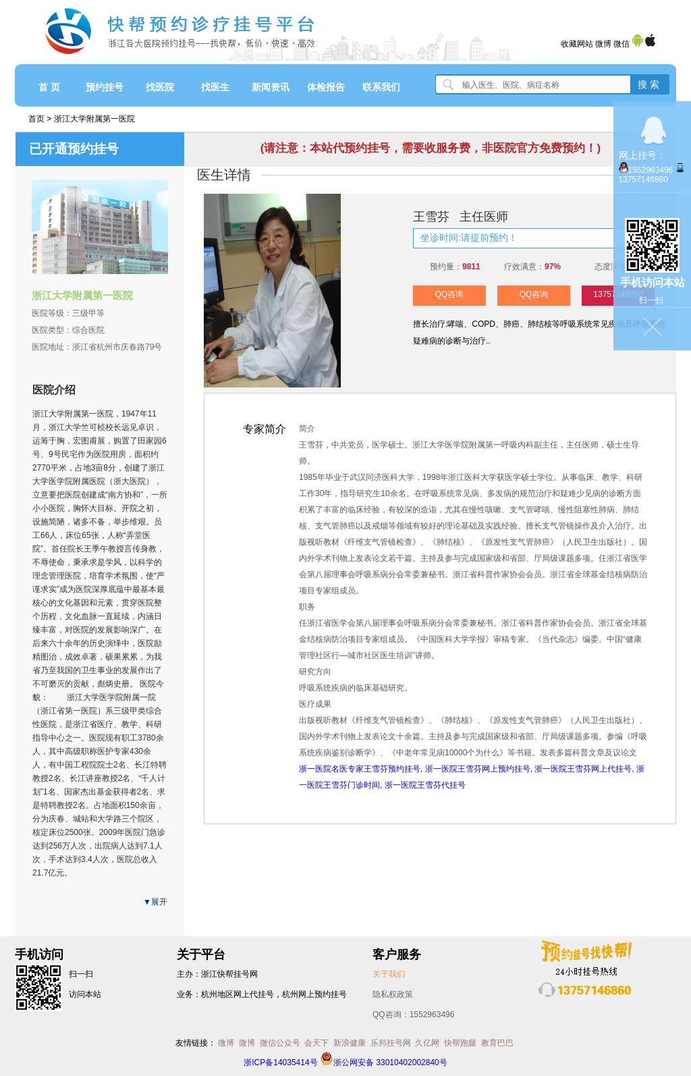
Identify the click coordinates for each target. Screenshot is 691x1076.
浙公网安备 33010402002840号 (383, 1062)
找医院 (160, 87)
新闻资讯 (270, 87)
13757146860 (643, 179)
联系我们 (381, 87)
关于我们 (388, 974)
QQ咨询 (449, 294)
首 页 (49, 87)
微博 (603, 44)
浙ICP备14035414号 (280, 1062)
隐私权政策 (392, 994)
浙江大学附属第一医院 (94, 119)
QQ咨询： (413, 1014)
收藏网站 (577, 44)
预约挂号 (104, 87)
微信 (621, 44)
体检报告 (326, 87)
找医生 (215, 87)
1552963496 (650, 170)
